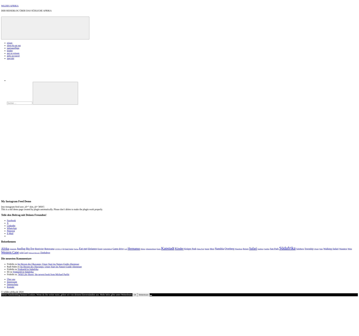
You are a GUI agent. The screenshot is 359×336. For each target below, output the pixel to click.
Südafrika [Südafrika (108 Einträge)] (287, 248)
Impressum (12, 282)
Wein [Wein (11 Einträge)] (350, 249)
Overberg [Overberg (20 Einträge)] (229, 248)
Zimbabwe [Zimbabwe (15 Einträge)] (45, 252)
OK (135, 295)
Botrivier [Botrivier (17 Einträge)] (39, 248)
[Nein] (151, 295)
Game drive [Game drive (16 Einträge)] (118, 248)
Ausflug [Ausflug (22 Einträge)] (21, 248)
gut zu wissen (13, 53)
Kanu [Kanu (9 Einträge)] (159, 249)
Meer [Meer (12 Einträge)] (212, 249)
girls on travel (13, 56)
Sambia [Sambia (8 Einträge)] (266, 249)
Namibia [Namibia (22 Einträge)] (219, 248)
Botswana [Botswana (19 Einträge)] (49, 248)
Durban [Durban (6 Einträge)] (76, 249)
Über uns (11, 279)
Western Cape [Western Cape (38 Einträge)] (10, 252)
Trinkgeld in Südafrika (27, 269)
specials (10, 58)
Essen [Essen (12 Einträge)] (99, 249)
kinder (10, 50)
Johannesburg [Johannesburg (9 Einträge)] (151, 249)
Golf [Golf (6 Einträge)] (125, 249)
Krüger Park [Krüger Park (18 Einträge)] (190, 248)
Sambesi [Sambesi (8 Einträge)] (261, 249)
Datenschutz (12, 284)
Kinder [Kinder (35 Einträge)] (179, 248)
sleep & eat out (14, 45)
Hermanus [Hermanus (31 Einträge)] (134, 248)
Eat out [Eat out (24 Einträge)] (83, 248)
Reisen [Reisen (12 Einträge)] (245, 249)
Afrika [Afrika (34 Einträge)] (5, 248)
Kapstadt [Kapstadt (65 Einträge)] (167, 248)
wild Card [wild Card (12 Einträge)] (23, 253)
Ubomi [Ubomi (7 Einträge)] (316, 249)
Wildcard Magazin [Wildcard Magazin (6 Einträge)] (34, 253)
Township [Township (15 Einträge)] (308, 249)
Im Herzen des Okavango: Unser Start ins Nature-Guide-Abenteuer (48, 264)
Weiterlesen (144, 295)
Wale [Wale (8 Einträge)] (321, 249)
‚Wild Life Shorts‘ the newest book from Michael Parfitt (43, 274)
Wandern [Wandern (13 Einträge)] (343, 249)
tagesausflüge (13, 48)
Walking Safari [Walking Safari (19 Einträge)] (331, 248)
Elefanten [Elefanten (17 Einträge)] (92, 248)
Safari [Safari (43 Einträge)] (253, 248)
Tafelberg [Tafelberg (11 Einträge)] (300, 249)
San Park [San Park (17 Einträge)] (274, 248)
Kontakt (10, 287)
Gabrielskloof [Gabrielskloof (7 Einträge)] (107, 249)
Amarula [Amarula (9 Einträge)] (13, 249)
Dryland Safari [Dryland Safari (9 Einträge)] (67, 249)
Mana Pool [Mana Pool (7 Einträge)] (200, 249)
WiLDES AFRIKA (10, 6)
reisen (9, 43)
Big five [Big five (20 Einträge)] (30, 248)
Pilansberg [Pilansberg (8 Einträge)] (238, 249)
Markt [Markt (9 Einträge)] (207, 249)
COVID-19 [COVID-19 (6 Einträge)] (58, 249)
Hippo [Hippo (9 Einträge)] (143, 249)
